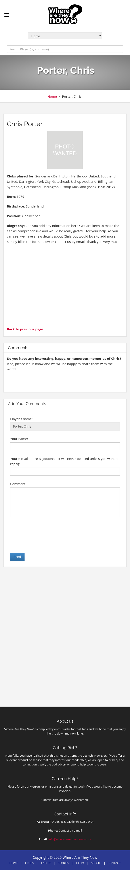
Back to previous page (25, 329)
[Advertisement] (65, 285)
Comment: (18, 484)
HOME (14, 863)
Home (52, 96)
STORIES (63, 863)
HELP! (80, 863)
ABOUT (95, 863)
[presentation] (43, 535)
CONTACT (114, 863)
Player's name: (21, 419)
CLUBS (29, 863)
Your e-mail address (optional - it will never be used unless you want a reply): (64, 461)
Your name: (19, 438)
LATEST (46, 863)
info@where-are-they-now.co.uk (69, 839)
